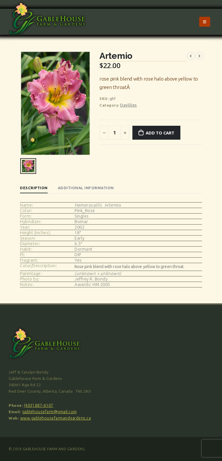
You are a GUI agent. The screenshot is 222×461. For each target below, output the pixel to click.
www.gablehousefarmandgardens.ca (55, 418)
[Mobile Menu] (204, 22)
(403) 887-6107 (38, 405)
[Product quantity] (114, 133)
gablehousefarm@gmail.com (49, 411)
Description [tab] (34, 188)
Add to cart (160, 133)
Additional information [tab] (86, 188)
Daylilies (128, 105)
